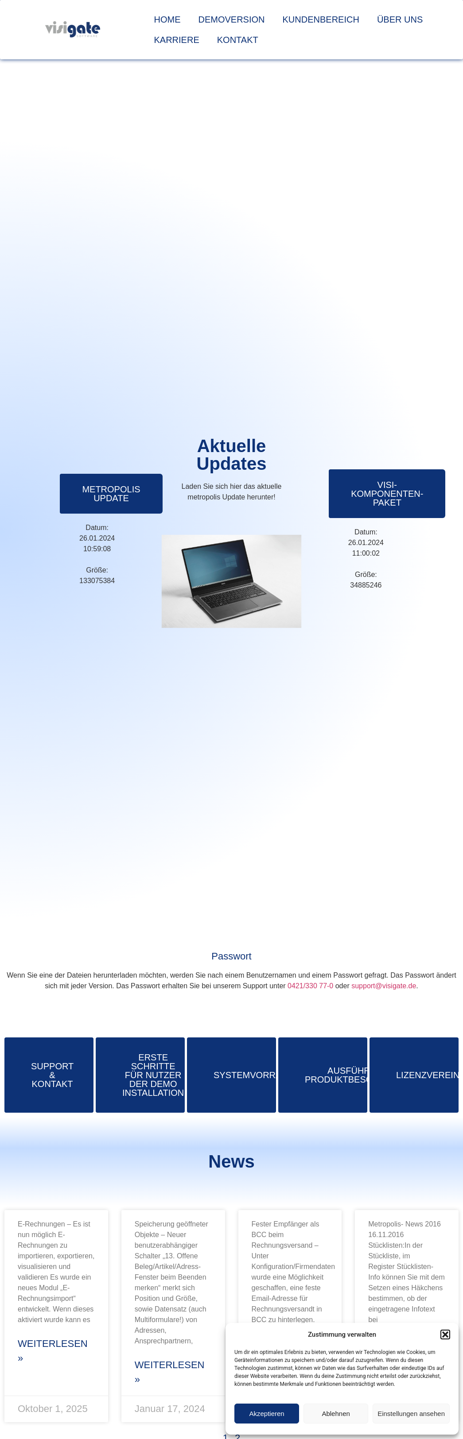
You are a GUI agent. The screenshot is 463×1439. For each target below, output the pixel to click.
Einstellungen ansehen (411, 1413)
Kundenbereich (321, 19)
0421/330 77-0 (310, 986)
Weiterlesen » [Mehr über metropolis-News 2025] (53, 1351)
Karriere (176, 40)
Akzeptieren (266, 1413)
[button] (445, 1334)
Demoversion (231, 19)
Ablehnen (336, 1413)
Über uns (400, 19)
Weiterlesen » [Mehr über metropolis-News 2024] (170, 1372)
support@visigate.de (383, 986)
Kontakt (237, 40)
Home (167, 19)
